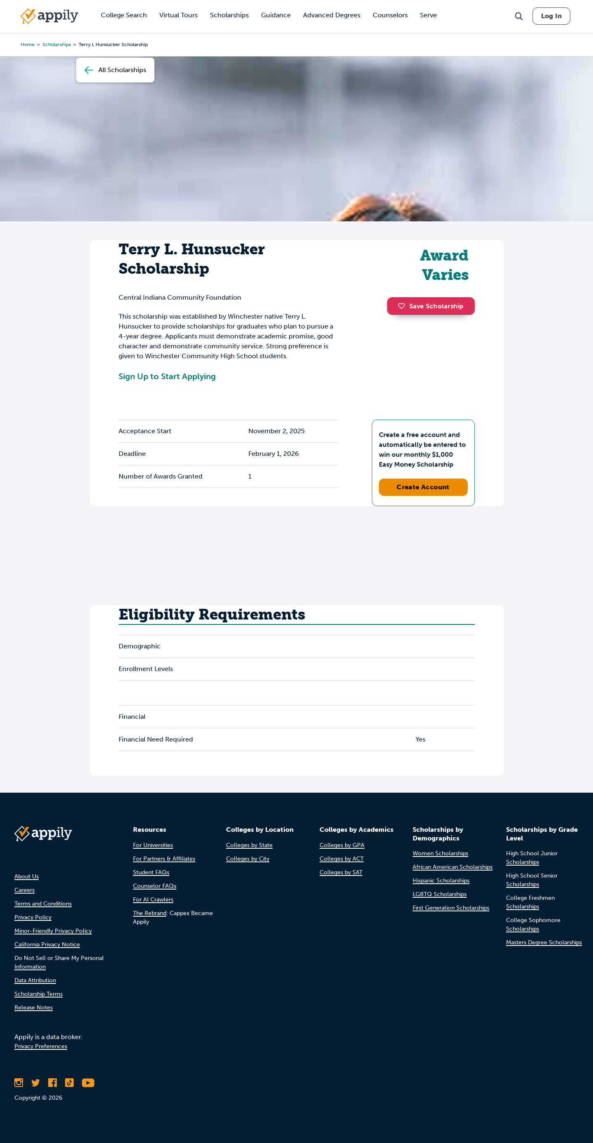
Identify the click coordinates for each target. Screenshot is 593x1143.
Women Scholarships (440, 853)
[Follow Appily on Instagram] (18, 1083)
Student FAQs (151, 872)
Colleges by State (249, 845)
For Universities (153, 845)
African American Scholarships (453, 867)
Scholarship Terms (38, 993)
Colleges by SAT (341, 872)
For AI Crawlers (153, 899)
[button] (403, 306)
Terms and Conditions (43, 903)
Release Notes (33, 1007)
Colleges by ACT (342, 858)
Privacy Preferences (40, 1046)
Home (28, 44)
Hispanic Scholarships (441, 880)
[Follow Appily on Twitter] (35, 1083)
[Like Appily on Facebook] (52, 1083)
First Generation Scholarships (451, 907)
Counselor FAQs (154, 886)
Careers (24, 890)
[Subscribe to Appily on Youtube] (88, 1083)
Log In (551, 16)
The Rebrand (149, 913)
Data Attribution (35, 980)
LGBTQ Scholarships (440, 894)
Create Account (423, 487)
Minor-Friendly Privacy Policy (53, 930)
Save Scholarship (430, 306)
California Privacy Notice (47, 944)
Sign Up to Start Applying (167, 376)
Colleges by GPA (342, 845)
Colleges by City (247, 858)
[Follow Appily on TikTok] (69, 1083)
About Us (26, 876)
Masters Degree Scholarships (544, 942)
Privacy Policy (32, 917)
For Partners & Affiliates (164, 858)
